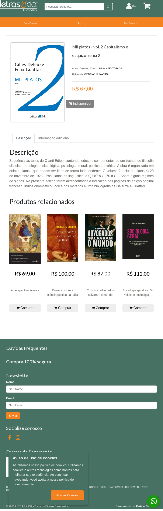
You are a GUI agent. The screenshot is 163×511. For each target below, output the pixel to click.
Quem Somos (30, 23)
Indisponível (80, 103)
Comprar (25, 308)
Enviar (13, 415)
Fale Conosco (130, 23)
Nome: (10, 382)
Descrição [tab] (23, 138)
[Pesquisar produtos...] (74, 6)
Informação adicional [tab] (54, 138)
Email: (10, 398)
